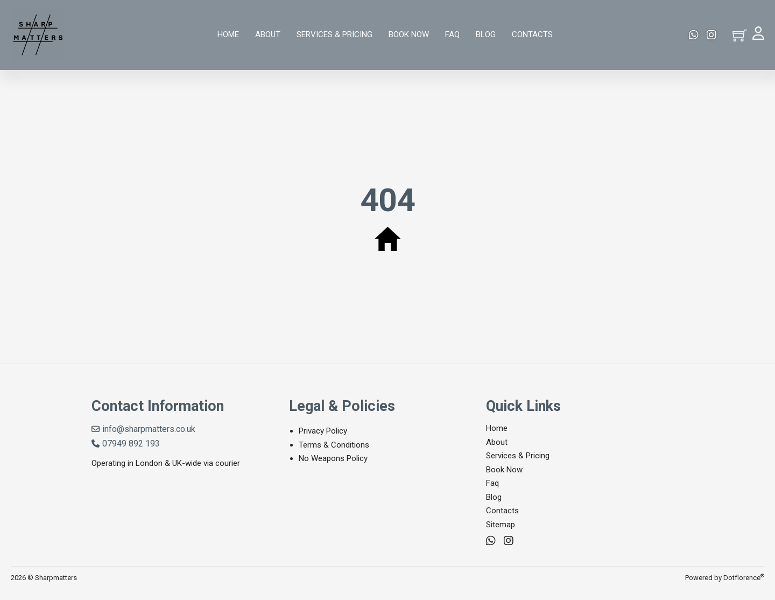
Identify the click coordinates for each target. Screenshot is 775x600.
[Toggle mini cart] (739, 35)
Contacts (532, 34)
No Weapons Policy (333, 458)
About (267, 34)
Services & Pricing (334, 34)
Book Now (409, 34)
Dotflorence (743, 578)
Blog (486, 34)
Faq (452, 34)
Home (228, 34)
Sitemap (500, 524)
